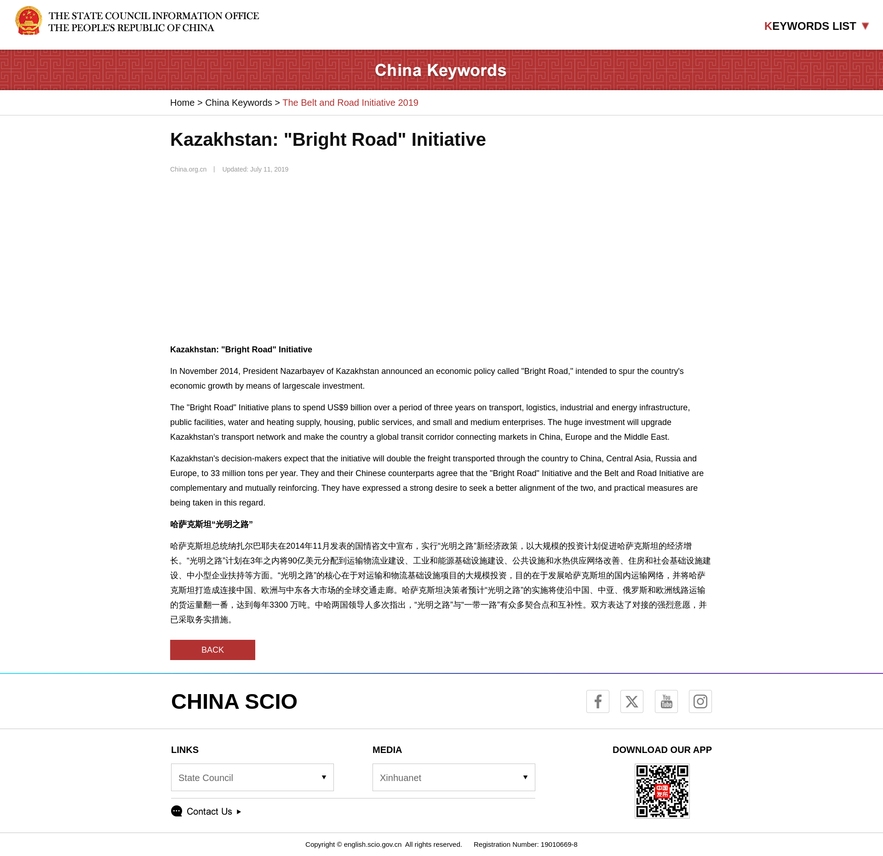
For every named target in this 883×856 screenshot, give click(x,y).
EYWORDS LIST (816, 26)
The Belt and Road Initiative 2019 (350, 103)
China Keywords (238, 103)
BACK (212, 650)
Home (182, 103)
